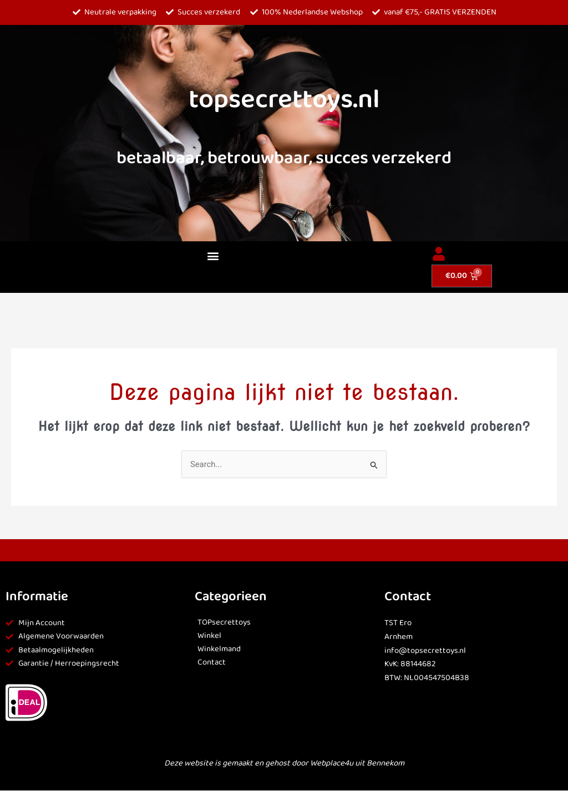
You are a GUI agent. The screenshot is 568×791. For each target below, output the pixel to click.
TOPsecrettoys (224, 623)
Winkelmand (219, 649)
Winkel (209, 636)
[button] (213, 256)
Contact (211, 663)
